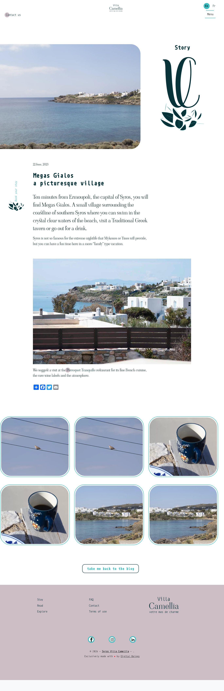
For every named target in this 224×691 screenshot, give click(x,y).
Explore (42, 622)
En (206, 11)
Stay (40, 610)
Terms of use (98, 622)
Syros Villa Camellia (115, 662)
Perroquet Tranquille (81, 380)
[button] (35, 457)
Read (40, 616)
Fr (214, 11)
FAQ (91, 610)
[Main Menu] (210, 34)
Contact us (13, 19)
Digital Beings (130, 667)
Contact (94, 616)
